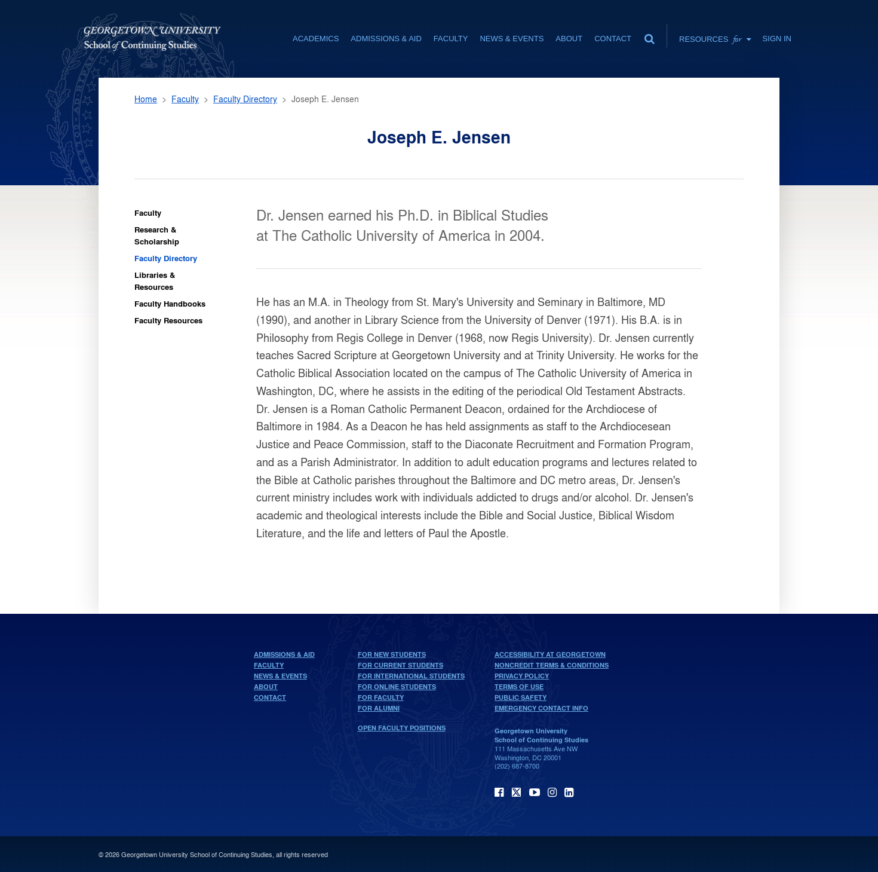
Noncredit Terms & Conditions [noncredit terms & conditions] (552, 665)
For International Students (411, 676)
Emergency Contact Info (541, 708)
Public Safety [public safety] (521, 697)
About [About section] (568, 38)
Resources (715, 39)
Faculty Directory (245, 99)
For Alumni (379, 708)
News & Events (280, 676)
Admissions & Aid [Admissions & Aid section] (386, 38)
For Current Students (400, 665)
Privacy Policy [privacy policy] (522, 676)
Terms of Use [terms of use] (519, 687)
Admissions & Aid (284, 654)
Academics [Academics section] (316, 38)
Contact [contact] (612, 38)
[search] (649, 36)
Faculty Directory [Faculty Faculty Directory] (165, 258)
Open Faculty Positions (402, 728)
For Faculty (381, 697)
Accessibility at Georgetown (550, 654)
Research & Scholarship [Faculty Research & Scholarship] (156, 235)
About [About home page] (266, 687)
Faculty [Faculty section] (451, 38)
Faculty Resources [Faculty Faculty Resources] (168, 320)
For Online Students (397, 687)
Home (145, 99)
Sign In (777, 38)
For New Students (392, 654)
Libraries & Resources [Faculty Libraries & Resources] (154, 280)
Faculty (185, 99)
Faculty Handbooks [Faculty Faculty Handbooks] (169, 303)
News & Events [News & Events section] (512, 38)
